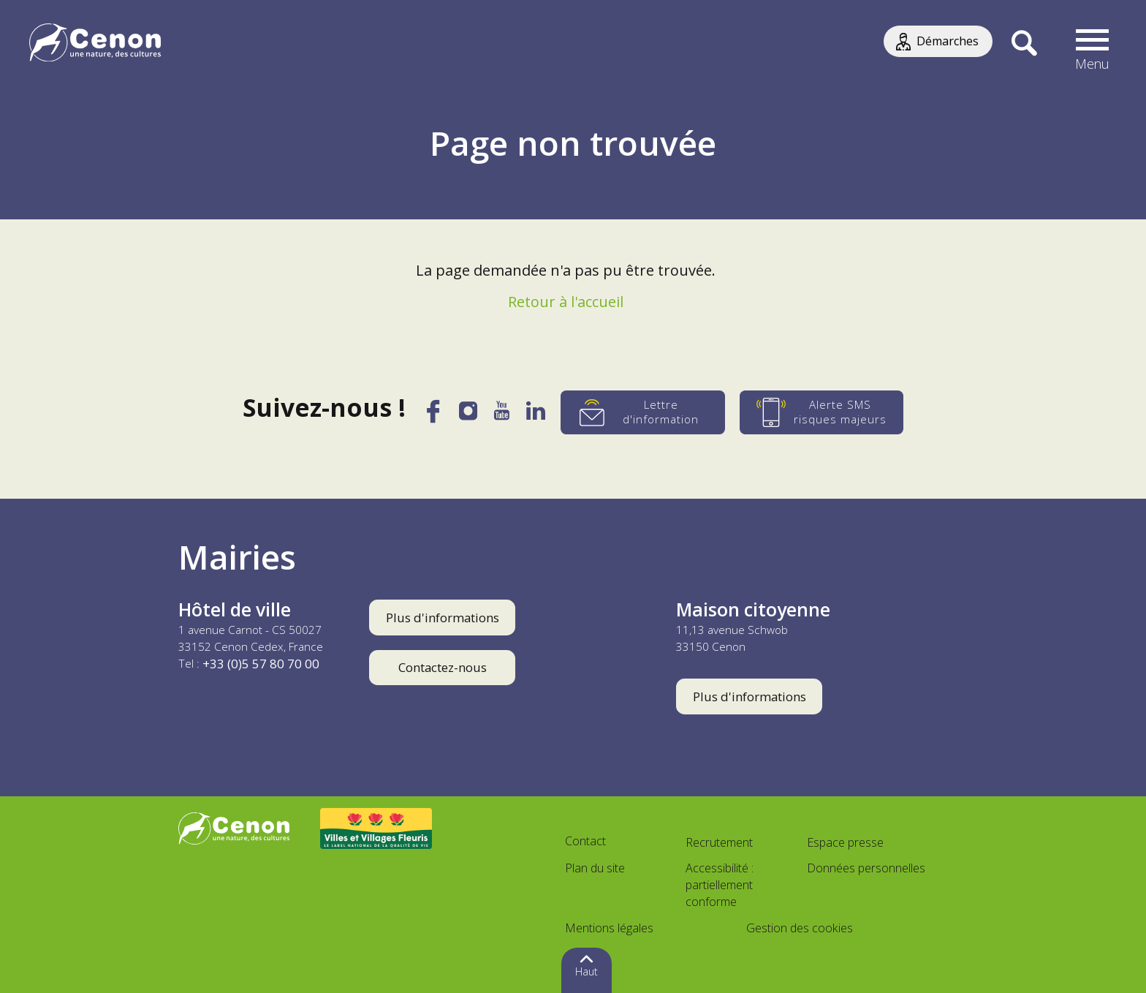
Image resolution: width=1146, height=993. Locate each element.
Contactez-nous (442, 667)
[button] (1093, 44)
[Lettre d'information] (643, 412)
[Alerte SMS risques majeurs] (822, 412)
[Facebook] (432, 417)
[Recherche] (1024, 43)
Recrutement (719, 842)
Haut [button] (586, 971)
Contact (585, 841)
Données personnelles (866, 868)
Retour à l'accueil (565, 302)
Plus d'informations (442, 617)
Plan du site (595, 868)
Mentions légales (609, 928)
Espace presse (845, 842)
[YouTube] (502, 415)
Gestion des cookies (799, 928)
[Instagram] (468, 415)
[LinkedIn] (537, 415)
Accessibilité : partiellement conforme (720, 885)
